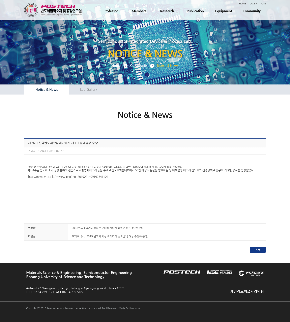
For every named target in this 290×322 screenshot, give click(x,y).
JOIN (263, 3)
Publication (195, 11)
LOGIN (253, 3)
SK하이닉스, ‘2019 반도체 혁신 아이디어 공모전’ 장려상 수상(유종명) (110, 236)
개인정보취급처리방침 (247, 291)
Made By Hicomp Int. (130, 308)
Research (167, 11)
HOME (242, 3)
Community (252, 11)
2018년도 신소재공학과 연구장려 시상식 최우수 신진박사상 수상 (107, 227)
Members (139, 11)
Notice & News (46, 89)
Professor (111, 11)
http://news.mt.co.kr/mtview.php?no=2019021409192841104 (68, 176)
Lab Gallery (88, 89)
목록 (257, 249)
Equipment (223, 11)
